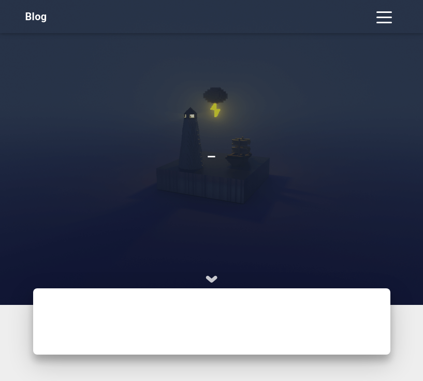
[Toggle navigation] (384, 16)
